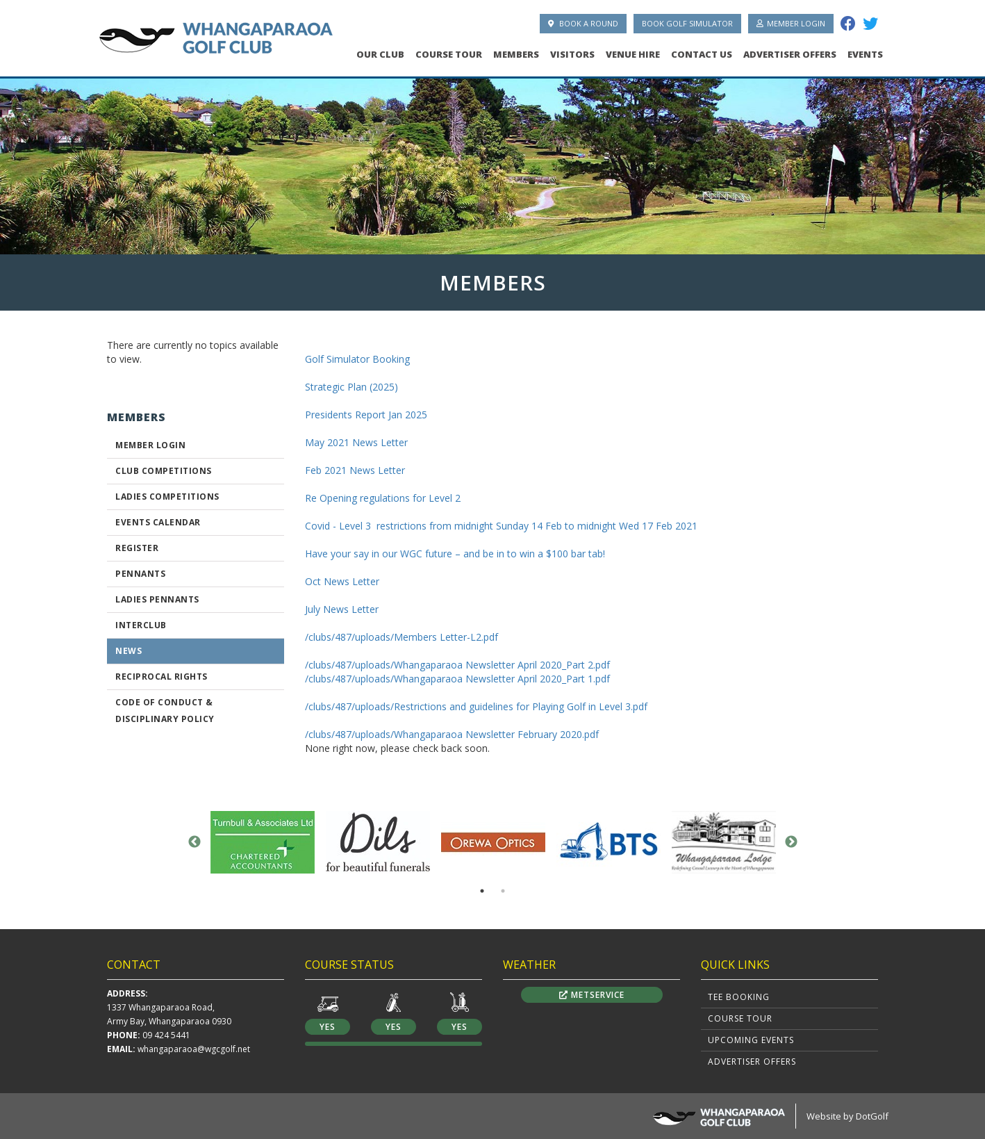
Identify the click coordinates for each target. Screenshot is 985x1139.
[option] (492, 161)
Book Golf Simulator (687, 23)
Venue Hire (633, 54)
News (128, 651)
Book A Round (583, 23)
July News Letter (342, 609)
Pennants (140, 574)
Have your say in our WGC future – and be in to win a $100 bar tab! (455, 553)
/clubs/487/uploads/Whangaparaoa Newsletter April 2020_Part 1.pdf (457, 678)
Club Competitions (163, 471)
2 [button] (503, 891)
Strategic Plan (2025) (351, 386)
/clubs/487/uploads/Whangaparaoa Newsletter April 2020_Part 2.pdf (457, 664)
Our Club (380, 54)
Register (136, 548)
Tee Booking (739, 997)
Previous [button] (194, 842)
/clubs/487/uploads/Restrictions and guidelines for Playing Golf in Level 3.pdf (476, 706)
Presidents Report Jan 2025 (366, 414)
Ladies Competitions (167, 496)
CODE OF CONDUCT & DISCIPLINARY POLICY (165, 710)
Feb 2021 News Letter (355, 470)
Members (516, 54)
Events (865, 54)
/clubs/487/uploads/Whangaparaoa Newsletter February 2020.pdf (452, 734)
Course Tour (448, 54)
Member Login (790, 23)
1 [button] (482, 891)
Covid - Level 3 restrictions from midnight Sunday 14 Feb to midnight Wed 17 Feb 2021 (501, 525)
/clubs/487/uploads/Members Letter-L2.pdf (401, 637)
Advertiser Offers (789, 54)
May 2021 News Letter (356, 442)
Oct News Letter (342, 581)
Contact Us (701, 54)
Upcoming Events (751, 1040)
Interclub (141, 625)
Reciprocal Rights (161, 676)
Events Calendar (158, 522)
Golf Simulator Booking (357, 359)
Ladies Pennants (157, 599)
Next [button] (791, 842)
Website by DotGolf (847, 1116)
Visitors (572, 54)
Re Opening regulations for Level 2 (383, 498)
